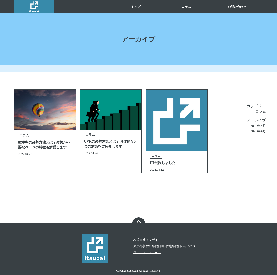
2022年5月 (258, 126)
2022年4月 (258, 131)
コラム (186, 6)
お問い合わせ (237, 6)
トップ (135, 6)
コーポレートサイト (147, 252)
